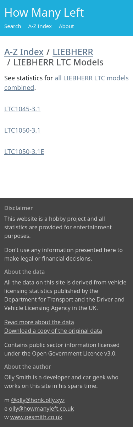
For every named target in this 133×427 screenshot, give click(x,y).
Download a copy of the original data (53, 331)
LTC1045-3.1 (22, 109)
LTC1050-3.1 (22, 130)
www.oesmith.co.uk (36, 417)
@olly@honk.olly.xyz (38, 400)
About (66, 26)
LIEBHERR (72, 52)
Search (12, 26)
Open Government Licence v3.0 (73, 353)
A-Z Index (40, 26)
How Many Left (44, 12)
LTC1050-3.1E (24, 151)
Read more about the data (39, 322)
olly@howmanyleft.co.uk (41, 408)
